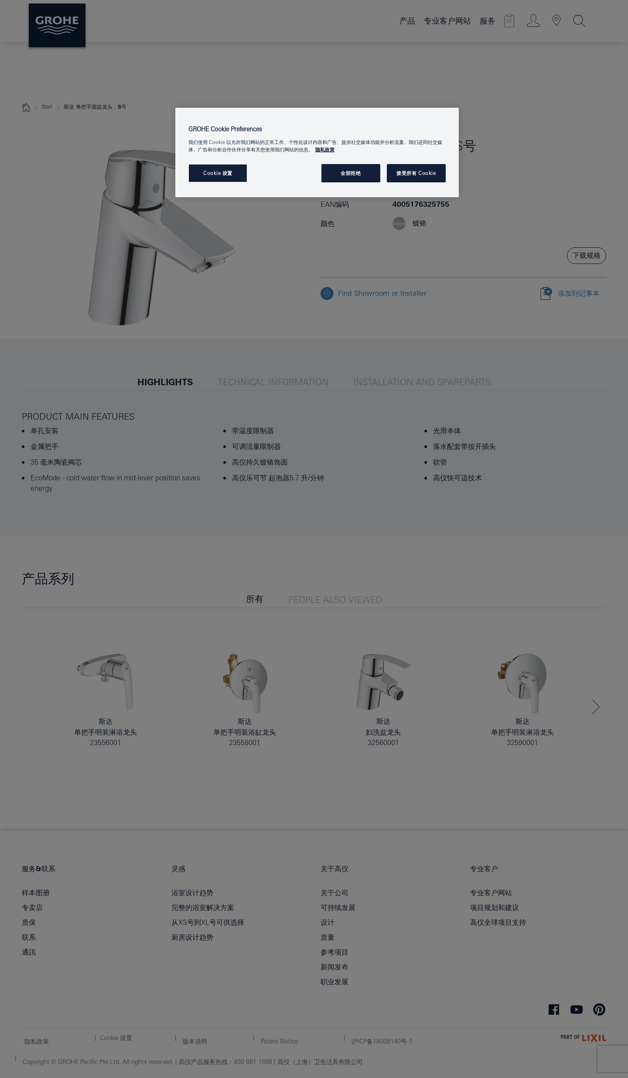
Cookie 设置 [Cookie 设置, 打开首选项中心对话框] (217, 173)
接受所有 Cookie (416, 173)
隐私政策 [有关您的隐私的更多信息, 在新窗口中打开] (324, 149)
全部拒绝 (351, 173)
